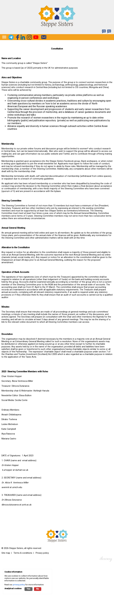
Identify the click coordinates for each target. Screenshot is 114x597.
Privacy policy (42, 553)
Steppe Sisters (16, 548)
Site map (5, 553)
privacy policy (19, 584)
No (37, 589)
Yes (28, 589)
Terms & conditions (23, 553)
